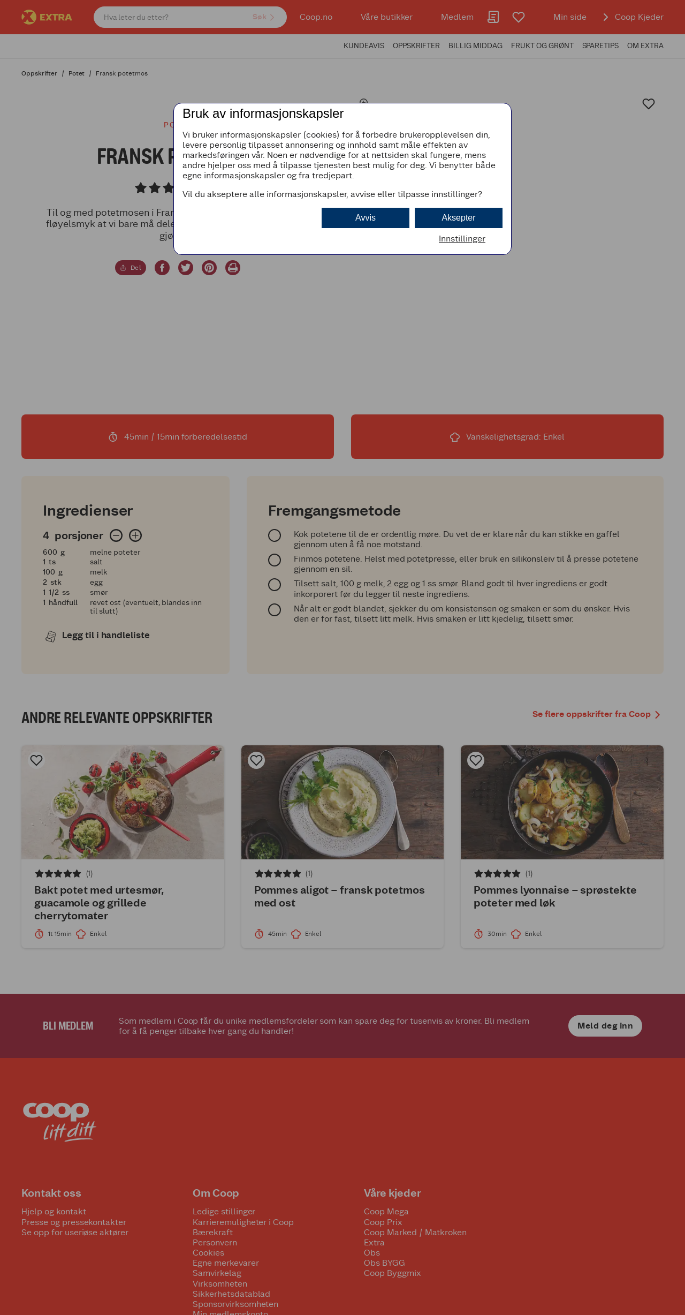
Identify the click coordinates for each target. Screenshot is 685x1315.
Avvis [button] (365, 217)
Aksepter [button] (458, 217)
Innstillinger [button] (462, 238)
